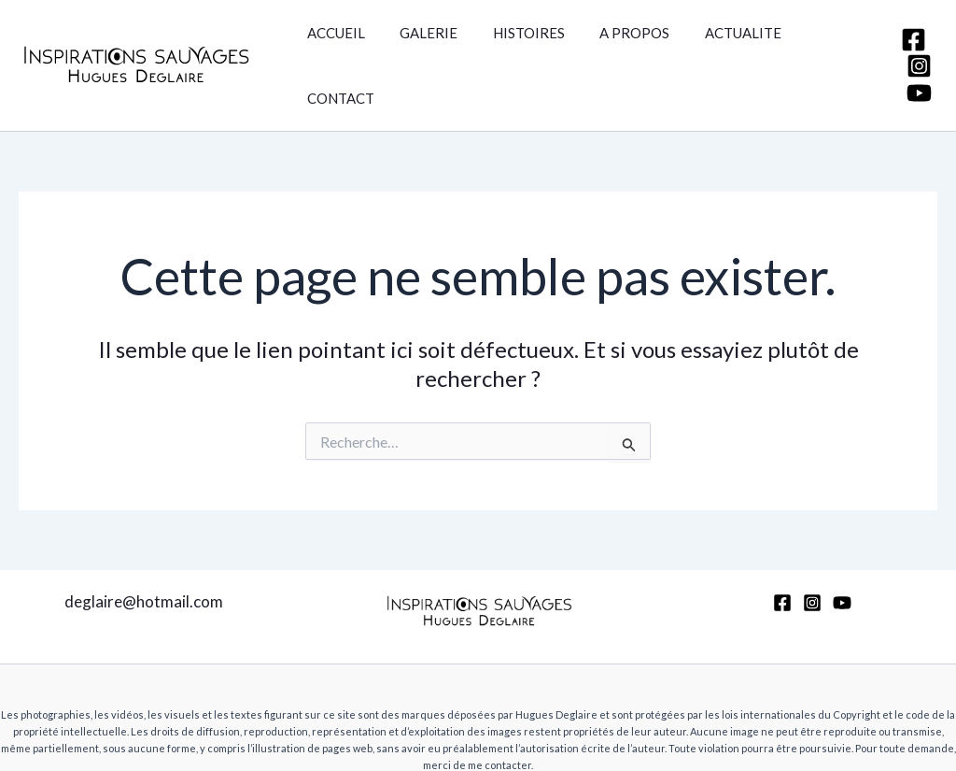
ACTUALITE (711, 43)
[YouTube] (914, 70)
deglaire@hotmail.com (143, 556)
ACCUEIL (332, 43)
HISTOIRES (511, 43)
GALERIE (418, 43)
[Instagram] (914, 43)
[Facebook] (908, 17)
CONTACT (811, 43)
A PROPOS (610, 43)
